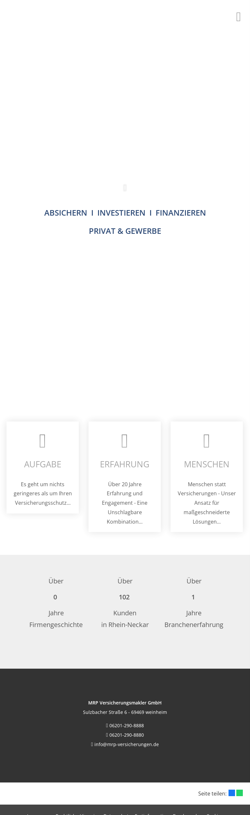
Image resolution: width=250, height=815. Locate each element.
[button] (125, 191)
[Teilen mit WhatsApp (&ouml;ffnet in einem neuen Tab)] (239, 793)
